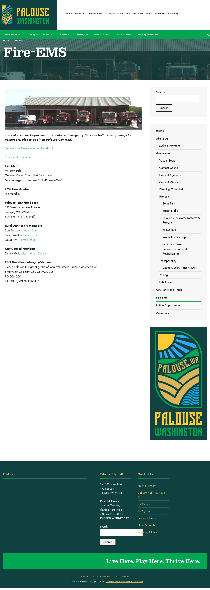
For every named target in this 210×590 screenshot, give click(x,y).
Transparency (167, 261)
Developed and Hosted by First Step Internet (124, 581)
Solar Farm (169, 203)
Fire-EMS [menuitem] (138, 13)
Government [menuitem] (96, 13)
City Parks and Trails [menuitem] (119, 13)
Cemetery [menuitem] (173, 13)
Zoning (163, 275)
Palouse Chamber (102, 34)
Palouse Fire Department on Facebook (29, 148)
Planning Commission (172, 189)
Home (6, 40)
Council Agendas (170, 175)
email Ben (30, 230)
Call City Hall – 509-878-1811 (40, 34)
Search (160, 92)
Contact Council (169, 168)
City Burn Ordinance (18, 157)
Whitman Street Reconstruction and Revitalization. (175, 249)
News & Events (124, 34)
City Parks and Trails (169, 290)
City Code (165, 282)
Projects (164, 196)
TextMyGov (82, 34)
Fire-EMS (162, 298)
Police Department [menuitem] (156, 13)
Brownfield (169, 230)
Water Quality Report (176, 237)
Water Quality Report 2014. (180, 268)
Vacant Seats (167, 160)
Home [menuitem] (68, 13)
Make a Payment (12, 34)
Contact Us (65, 34)
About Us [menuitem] (79, 13)
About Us (162, 139)
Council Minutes (169, 182)
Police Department (168, 305)
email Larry (29, 235)
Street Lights (170, 211)
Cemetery (162, 313)
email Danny (38, 253)
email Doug (28, 240)
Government (164, 153)
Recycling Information (147, 34)
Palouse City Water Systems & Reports (181, 220)
